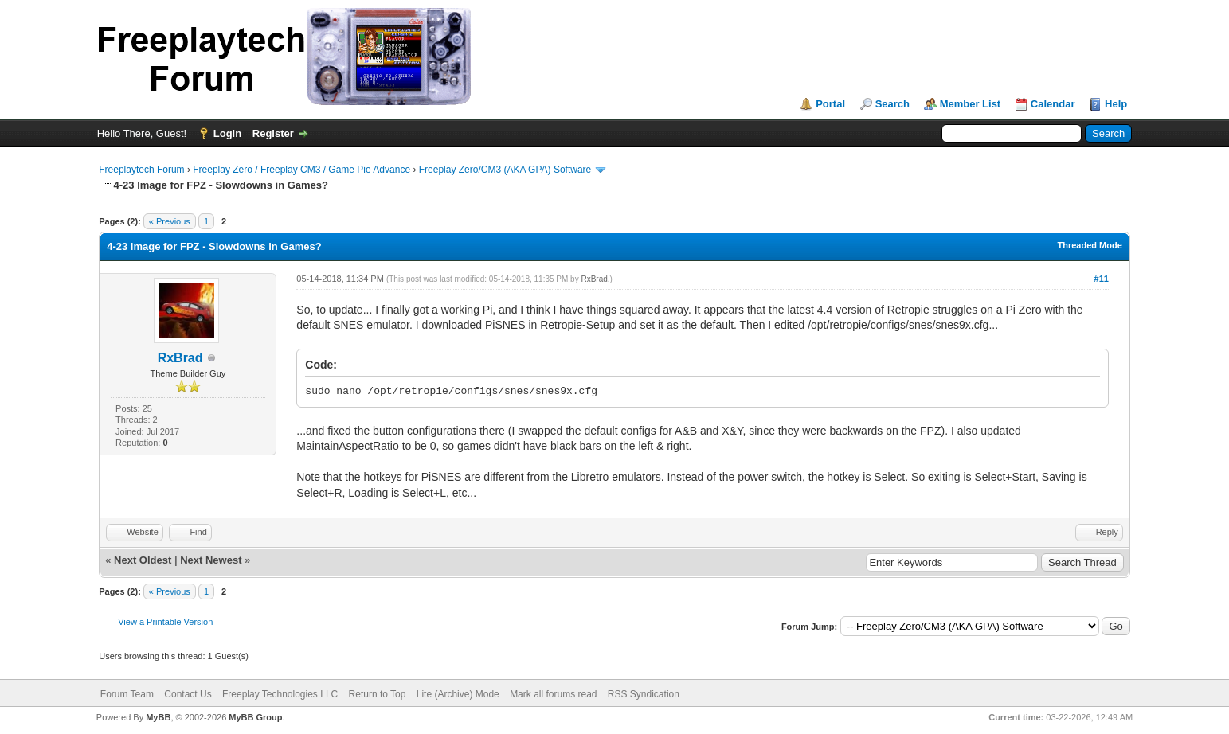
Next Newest (210, 560)
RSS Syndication (643, 694)
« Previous (169, 221)
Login (227, 133)
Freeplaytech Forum (141, 169)
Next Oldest (142, 560)
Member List (970, 104)
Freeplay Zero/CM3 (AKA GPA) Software (505, 169)
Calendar (1053, 104)
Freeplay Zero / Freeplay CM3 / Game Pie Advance (301, 169)
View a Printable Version (165, 622)
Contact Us (187, 694)
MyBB (158, 717)
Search (892, 104)
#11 (1101, 278)
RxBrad (180, 358)
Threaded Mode (1089, 245)
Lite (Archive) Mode (458, 694)
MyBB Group (255, 717)
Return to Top (377, 694)
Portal (830, 104)
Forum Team (127, 694)
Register (273, 133)
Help (1116, 104)
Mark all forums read (553, 694)
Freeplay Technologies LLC (280, 694)
